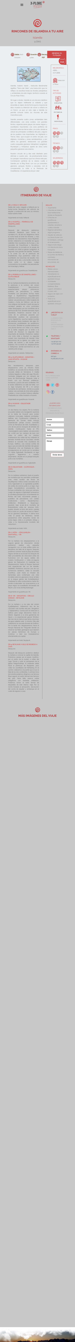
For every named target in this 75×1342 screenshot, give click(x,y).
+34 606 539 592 (56, 344)
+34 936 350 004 (56, 341)
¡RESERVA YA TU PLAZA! (57, 54)
